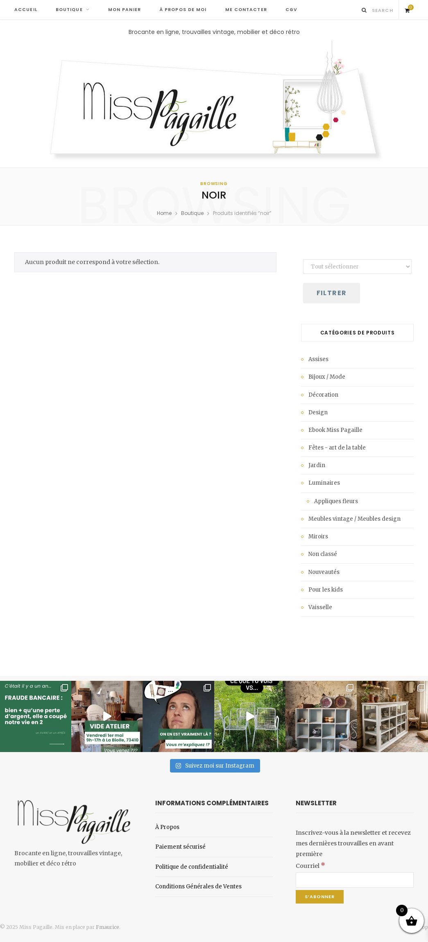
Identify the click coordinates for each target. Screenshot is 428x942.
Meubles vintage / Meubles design (354, 518)
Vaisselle (320, 607)
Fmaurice (107, 927)
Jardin (316, 465)
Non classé (322, 554)
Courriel (310, 866)
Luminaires (324, 482)
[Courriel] (355, 880)
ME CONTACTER (246, 10)
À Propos (167, 827)
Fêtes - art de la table (337, 447)
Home (164, 213)
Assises (318, 359)
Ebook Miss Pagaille (335, 430)
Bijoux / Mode (326, 376)
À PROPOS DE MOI (183, 10)
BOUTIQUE (69, 10)
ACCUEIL (25, 10)
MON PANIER (124, 10)
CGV (291, 10)
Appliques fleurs (336, 501)
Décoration (323, 394)
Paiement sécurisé (180, 846)
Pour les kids (325, 589)
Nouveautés (324, 572)
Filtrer (332, 293)
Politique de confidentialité (191, 866)
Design (318, 412)
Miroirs (318, 536)
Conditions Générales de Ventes (198, 886)
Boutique (192, 213)
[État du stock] (357, 266)
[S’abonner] (320, 897)
